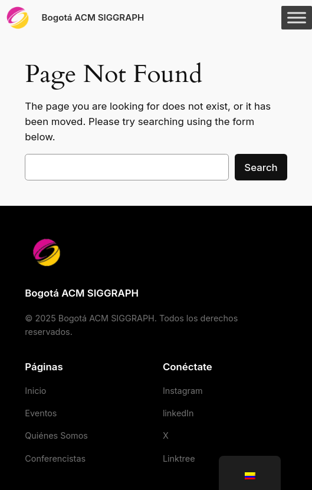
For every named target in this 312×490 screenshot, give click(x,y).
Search (260, 167)
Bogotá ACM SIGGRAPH (93, 17)
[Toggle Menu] (296, 17)
